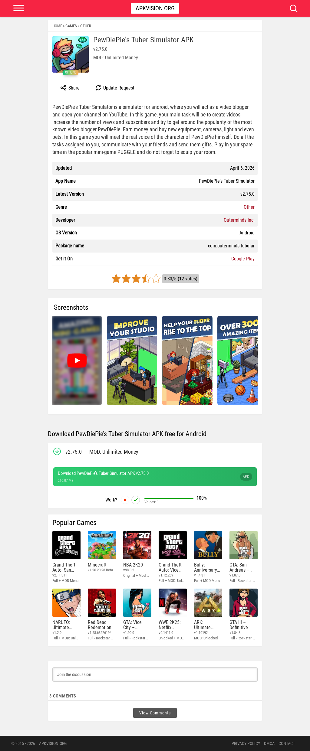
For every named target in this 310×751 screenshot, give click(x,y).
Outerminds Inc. (239, 220)
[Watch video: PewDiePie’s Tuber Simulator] (77, 360)
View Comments (155, 712)
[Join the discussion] (155, 674)
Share (70, 87)
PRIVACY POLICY (246, 743)
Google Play (243, 259)
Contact (287, 743)
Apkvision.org (155, 8)
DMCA (269, 743)
